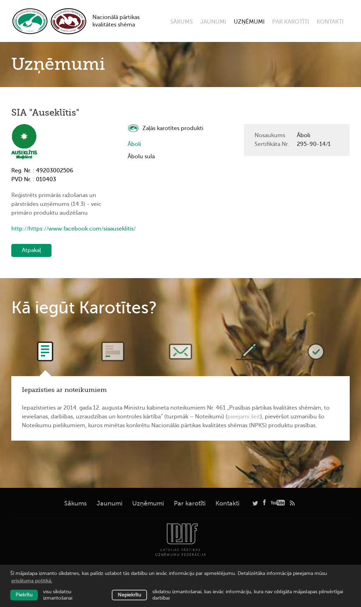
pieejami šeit (243, 416)
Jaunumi (213, 22)
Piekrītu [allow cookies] (24, 594)
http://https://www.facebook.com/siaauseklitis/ (64, 229)
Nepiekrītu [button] (129, 594)
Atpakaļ (31, 250)
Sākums (181, 22)
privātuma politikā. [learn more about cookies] (32, 580)
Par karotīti (290, 22)
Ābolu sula (141, 156)
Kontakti (330, 22)
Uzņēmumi (249, 22)
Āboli (134, 144)
